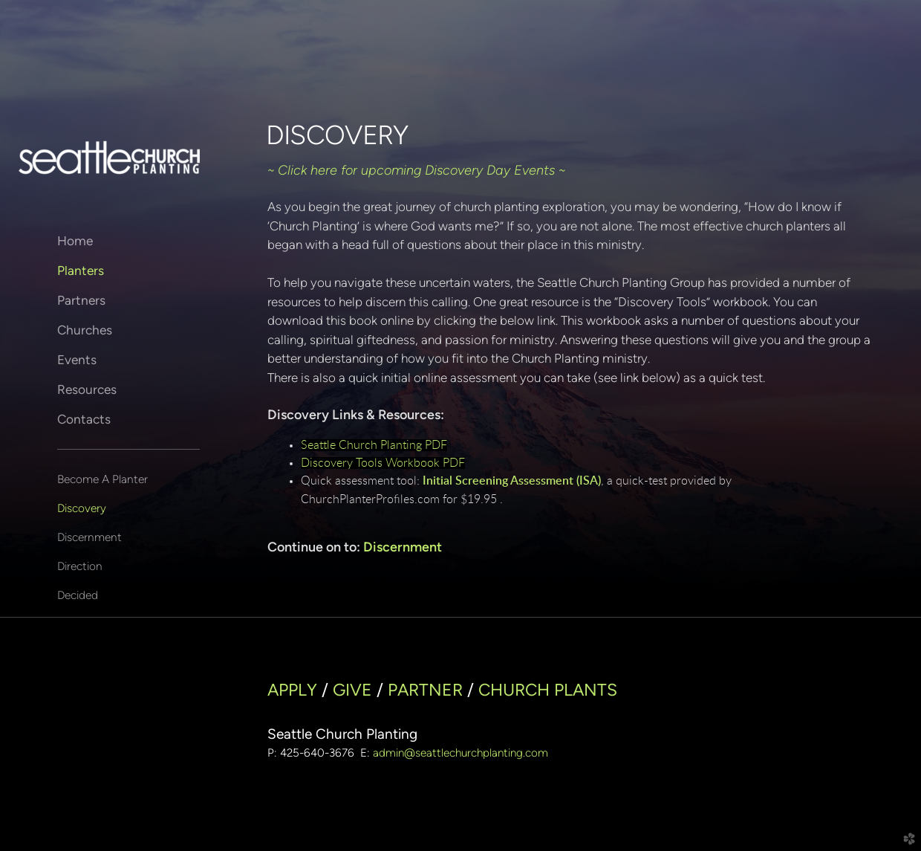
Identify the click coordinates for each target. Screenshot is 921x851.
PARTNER (425, 689)
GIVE (352, 689)
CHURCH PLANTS (547, 689)
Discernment (89, 537)
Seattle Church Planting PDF (374, 445)
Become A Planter (102, 479)
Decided (77, 595)
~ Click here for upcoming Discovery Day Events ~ (416, 170)
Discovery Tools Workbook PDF (383, 463)
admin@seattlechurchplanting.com (460, 753)
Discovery (81, 508)
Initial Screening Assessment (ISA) (512, 481)
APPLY (292, 689)
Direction (79, 566)
